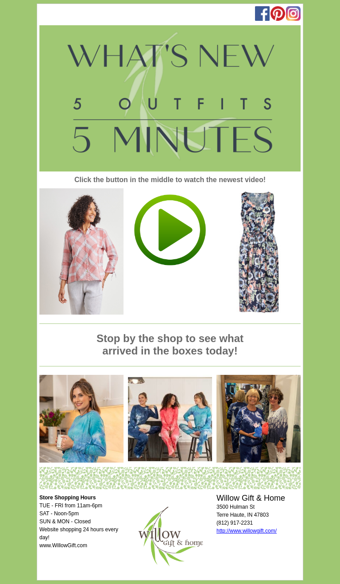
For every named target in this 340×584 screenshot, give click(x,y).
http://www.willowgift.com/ (246, 531)
